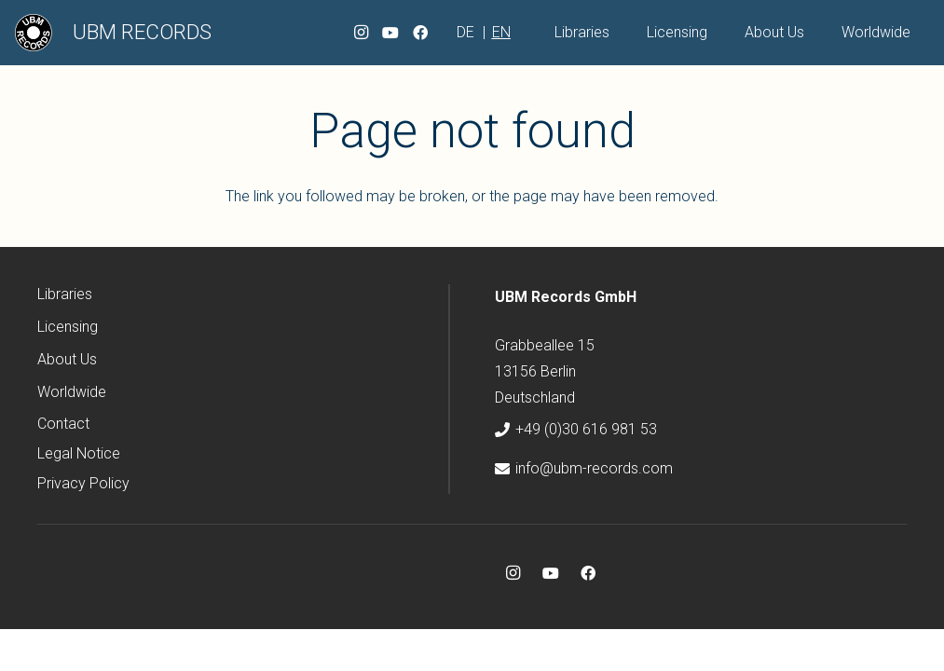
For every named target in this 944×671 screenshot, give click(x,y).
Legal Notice (78, 453)
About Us (67, 359)
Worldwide (71, 392)
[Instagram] (361, 33)
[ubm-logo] (33, 32)
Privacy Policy (83, 483)
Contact (63, 423)
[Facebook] (420, 33)
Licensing (67, 327)
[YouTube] (390, 33)
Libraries (64, 294)
